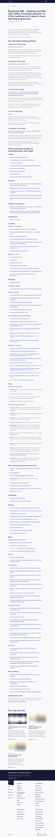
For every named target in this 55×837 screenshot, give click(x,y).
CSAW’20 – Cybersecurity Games (17, 498)
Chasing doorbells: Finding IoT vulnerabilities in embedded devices (25, 328)
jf (10, 394)
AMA (16, 407)
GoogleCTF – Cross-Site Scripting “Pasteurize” (31, 288)
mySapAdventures (14, 478)
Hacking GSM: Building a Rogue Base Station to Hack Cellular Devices (26, 271)
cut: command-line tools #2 (16, 257)
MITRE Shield (13, 491)
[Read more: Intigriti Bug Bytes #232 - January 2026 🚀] (17, 747)
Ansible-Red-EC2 (13, 454)
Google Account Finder (15, 422)
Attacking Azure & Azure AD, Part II (18, 513)
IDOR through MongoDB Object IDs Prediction (20, 232)
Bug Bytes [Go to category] (15, 6)
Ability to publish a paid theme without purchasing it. (22, 375)
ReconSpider (13, 425)
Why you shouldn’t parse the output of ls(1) (20, 689)
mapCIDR (10, 114)
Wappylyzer (12, 401)
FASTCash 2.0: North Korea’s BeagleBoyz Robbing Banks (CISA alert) (25, 637)
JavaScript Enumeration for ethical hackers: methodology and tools (25, 165)
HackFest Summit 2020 (15, 219)
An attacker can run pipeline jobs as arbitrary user (21, 372)
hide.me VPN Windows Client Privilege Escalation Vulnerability (24, 340)
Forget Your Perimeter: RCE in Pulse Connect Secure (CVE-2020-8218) (26, 295)
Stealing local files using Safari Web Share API (18, 64)
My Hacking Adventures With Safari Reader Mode (21, 351)
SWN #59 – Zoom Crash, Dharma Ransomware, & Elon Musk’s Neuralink (26, 195)
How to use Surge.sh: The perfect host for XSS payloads (23, 229)
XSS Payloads (18, 468)
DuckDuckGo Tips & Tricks (16, 262)
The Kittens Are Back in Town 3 (17, 617)
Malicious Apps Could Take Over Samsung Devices (21, 321)
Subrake (12, 443)
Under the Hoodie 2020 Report (17, 557)
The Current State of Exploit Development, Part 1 (21, 519)
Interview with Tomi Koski (16, 162)
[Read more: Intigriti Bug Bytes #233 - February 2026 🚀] (37, 719)
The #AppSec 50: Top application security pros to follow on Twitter (25, 488)
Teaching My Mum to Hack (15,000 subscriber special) (22, 160)
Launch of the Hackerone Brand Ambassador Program (22, 551)
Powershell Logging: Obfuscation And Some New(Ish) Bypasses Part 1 (26, 516)
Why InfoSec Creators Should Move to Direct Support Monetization (25, 691)
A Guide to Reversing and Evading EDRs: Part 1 (20, 524)
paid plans (21, 548)
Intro (32, 454)
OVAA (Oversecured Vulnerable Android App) (20, 501)
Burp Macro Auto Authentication (17, 171)
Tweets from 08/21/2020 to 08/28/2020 (17, 701)
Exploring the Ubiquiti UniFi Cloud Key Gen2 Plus (21, 530)
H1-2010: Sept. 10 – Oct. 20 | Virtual (18, 545)
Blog (9, 6)
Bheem (11, 437)
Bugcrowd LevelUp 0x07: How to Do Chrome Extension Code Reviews (26, 510)
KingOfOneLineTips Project (28, 468)
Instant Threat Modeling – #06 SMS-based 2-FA (21, 176)
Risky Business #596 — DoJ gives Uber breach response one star (25, 188)
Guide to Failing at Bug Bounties (17, 168)
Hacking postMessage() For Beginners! (19, 157)
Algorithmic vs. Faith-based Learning (18, 686)
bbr (11, 396)
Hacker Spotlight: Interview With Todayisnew (20, 679)
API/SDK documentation (30, 548)
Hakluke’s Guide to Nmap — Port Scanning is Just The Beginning (24, 268)
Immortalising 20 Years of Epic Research (19, 483)
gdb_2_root (12, 389)
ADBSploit (12, 413)
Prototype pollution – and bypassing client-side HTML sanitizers (23, 92)
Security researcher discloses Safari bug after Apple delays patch (25, 568)
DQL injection (13, 260)
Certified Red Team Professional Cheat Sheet (20, 485)
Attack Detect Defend (15, 174)
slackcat (12, 433)
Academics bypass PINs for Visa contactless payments (22, 593)
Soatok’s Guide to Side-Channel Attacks (19, 250)
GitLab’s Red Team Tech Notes (15, 47)
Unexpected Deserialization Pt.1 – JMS (19, 312)
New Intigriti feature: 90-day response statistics (21, 542)
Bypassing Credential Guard (16, 527)
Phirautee (12, 447)
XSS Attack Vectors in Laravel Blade (18, 265)
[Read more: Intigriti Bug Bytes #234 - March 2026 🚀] (17, 719)
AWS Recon (12, 418)
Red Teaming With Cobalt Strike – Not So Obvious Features (23, 239)
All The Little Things (14, 288)
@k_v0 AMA (12, 475)
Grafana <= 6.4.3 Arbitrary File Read (18, 318)
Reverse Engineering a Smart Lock (18, 533)
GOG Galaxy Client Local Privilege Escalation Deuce (21, 336)
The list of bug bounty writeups (25, 380)
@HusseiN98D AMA (14, 473)
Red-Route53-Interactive (24, 454)
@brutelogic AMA (30, 475)
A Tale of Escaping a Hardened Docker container (21, 302)
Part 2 (35, 519)
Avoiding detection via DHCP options (18, 236)
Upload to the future (15, 282)
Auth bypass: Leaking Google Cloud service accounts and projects (25, 348)
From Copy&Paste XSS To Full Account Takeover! (21, 362)
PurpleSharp (13, 458)
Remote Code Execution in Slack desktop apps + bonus (22, 365)
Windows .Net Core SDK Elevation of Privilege (20, 333)
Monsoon (12, 407)
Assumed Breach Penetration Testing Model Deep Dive (27, 212)
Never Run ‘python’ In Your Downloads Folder (20, 522)
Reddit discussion (36, 522)
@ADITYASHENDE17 (20, 475)
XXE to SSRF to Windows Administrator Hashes (20, 309)
